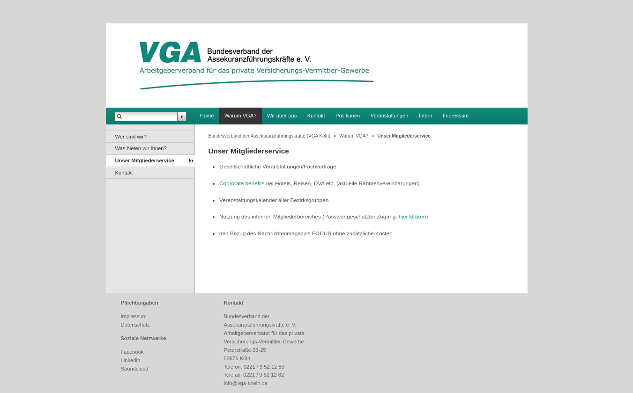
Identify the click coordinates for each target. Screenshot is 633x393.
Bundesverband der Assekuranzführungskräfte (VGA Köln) (270, 135)
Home (207, 115)
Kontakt (316, 115)
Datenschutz (135, 325)
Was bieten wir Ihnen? (141, 148)
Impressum (456, 115)
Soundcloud (135, 368)
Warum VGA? (240, 115)
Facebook (132, 352)
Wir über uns (282, 115)
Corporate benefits (242, 183)
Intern (425, 115)
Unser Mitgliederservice (144, 160)
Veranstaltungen (390, 115)
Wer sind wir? (131, 136)
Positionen (347, 115)
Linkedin (131, 360)
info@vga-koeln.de (246, 383)
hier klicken (412, 216)
